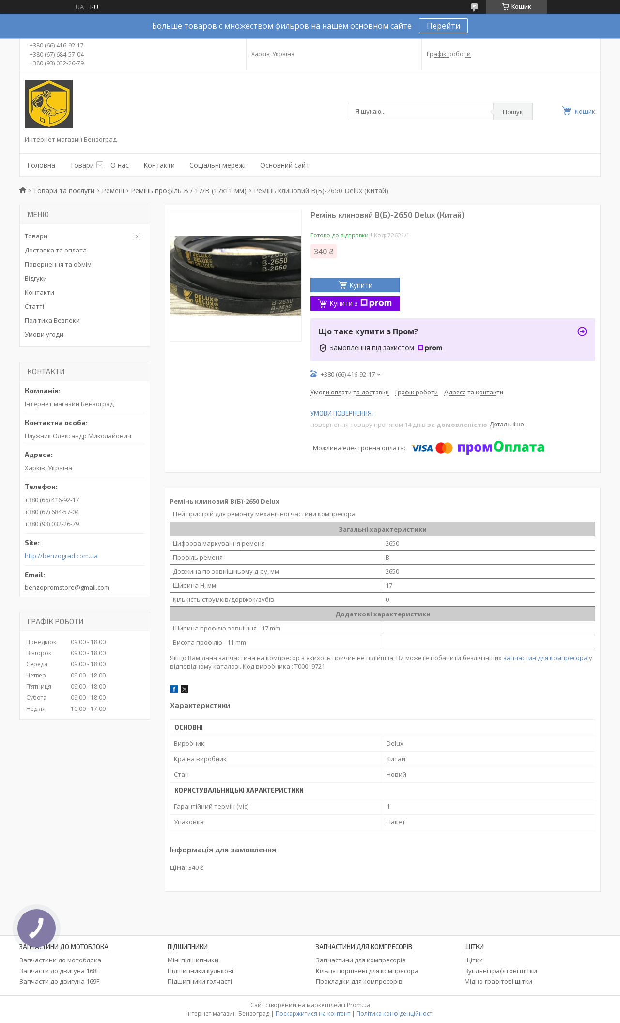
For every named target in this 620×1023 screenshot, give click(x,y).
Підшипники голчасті (200, 981)
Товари (82, 165)
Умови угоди (44, 334)
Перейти (443, 25)
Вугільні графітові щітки (501, 970)
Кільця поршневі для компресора (367, 970)
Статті (34, 306)
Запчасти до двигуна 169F (59, 981)
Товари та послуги (63, 191)
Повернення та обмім (58, 264)
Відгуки (36, 278)
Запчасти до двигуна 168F (59, 970)
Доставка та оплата (56, 250)
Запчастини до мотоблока (60, 960)
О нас (119, 165)
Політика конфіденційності (395, 1013)
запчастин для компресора (545, 657)
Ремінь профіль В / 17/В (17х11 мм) (189, 191)
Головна (41, 165)
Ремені (113, 191)
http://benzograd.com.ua (61, 556)
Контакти (159, 165)
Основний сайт (285, 165)
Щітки (474, 960)
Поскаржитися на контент (313, 1013)
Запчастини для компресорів (361, 960)
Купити (360, 285)
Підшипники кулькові (200, 970)
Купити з (360, 303)
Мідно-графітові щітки (498, 981)
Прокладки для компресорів (359, 981)
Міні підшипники (193, 960)
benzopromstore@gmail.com (67, 587)
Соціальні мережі (217, 165)
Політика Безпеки (52, 320)
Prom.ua (358, 1005)
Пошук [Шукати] (513, 112)
